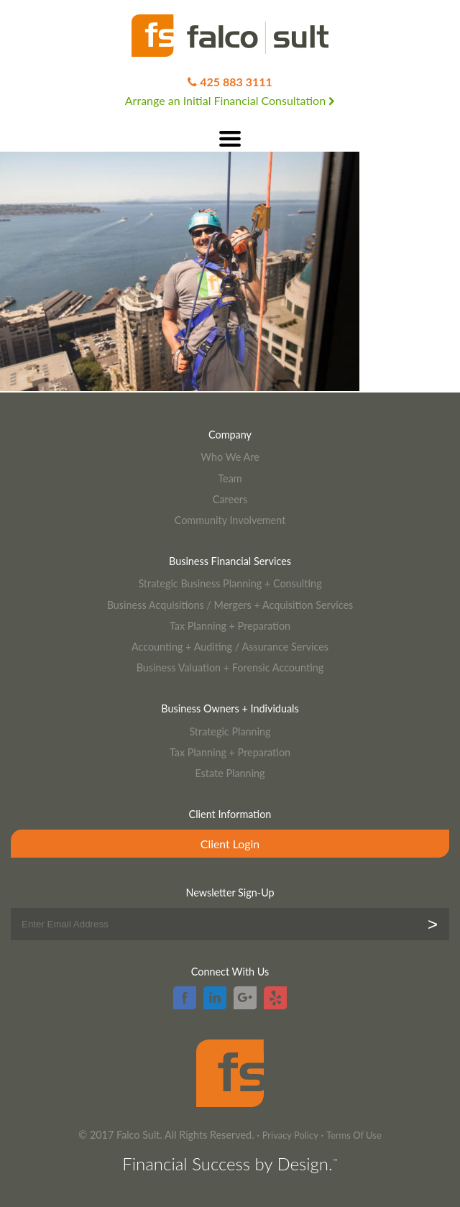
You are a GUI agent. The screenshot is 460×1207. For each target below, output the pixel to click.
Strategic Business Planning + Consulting (229, 583)
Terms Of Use (354, 1135)
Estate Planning (229, 773)
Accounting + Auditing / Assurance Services (230, 647)
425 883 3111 (236, 81)
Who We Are (230, 457)
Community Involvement (230, 520)
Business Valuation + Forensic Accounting (230, 667)
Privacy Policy (290, 1135)
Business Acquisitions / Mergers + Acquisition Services (230, 605)
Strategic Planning (229, 731)
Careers (230, 499)
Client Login (230, 843)
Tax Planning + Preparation (230, 626)
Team (230, 478)
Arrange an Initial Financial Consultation (230, 100)
